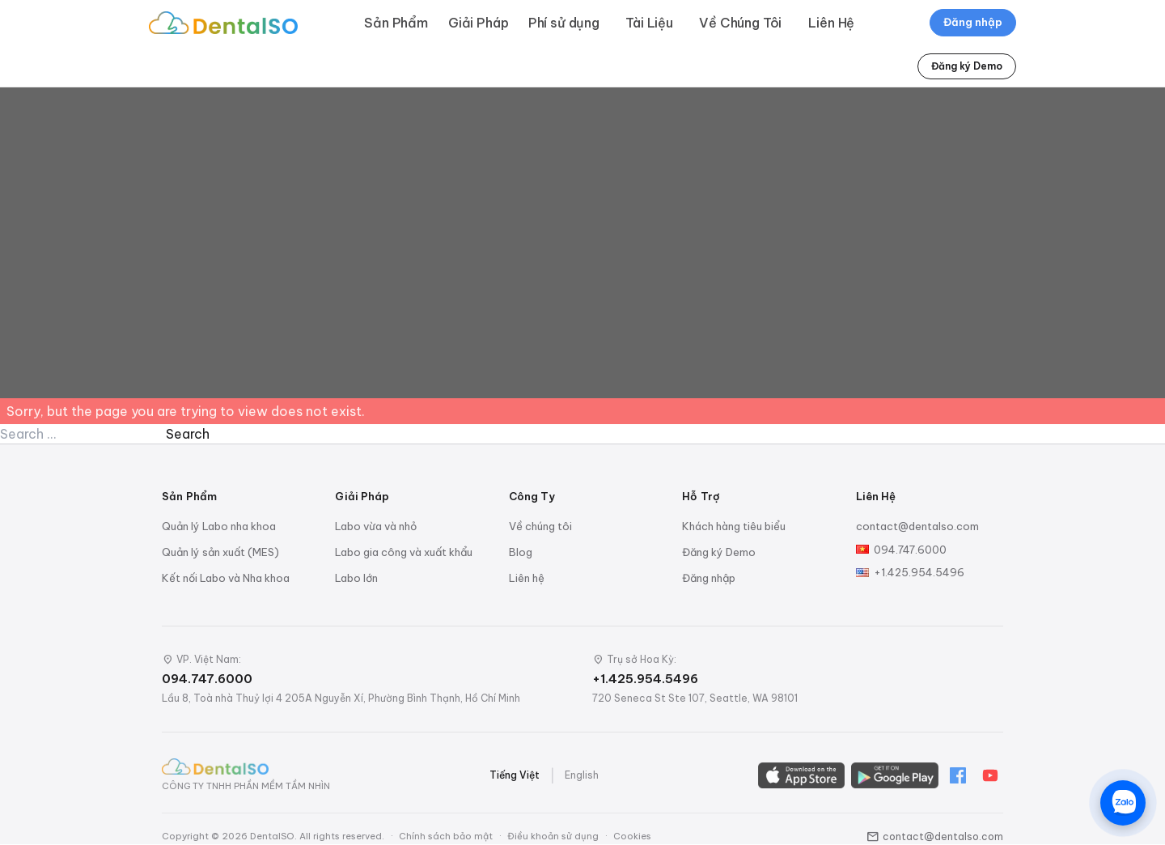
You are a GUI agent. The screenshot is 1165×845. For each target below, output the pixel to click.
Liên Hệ (831, 23)
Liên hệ (526, 577)
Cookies (632, 836)
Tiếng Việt (514, 775)
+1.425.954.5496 (919, 572)
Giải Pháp (478, 23)
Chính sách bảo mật (446, 836)
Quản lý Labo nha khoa (219, 526)
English (582, 775)
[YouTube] (990, 775)
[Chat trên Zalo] (1123, 803)
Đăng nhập (972, 21)
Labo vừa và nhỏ (376, 526)
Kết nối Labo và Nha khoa (226, 577)
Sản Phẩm (396, 23)
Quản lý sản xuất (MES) (220, 552)
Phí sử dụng (563, 23)
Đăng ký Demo (966, 66)
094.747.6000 (910, 549)
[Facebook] (958, 775)
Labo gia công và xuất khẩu (403, 552)
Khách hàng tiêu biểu (734, 526)
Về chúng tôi (540, 526)
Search (188, 434)
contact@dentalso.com (917, 526)
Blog (520, 552)
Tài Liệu (649, 23)
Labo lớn (356, 577)
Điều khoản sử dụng (553, 836)
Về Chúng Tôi (740, 23)
